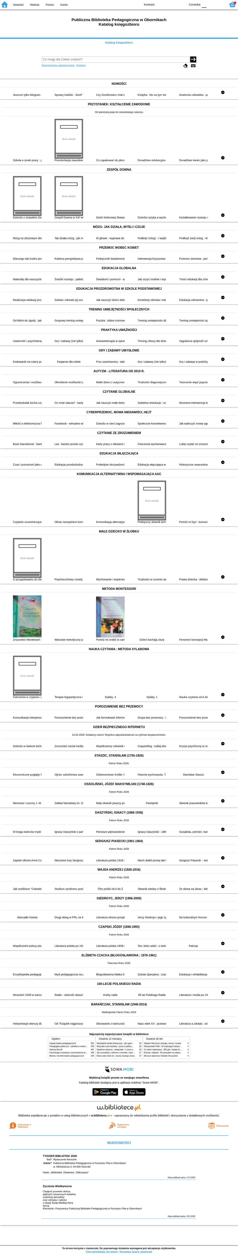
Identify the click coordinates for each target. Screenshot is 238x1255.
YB (175, 4)
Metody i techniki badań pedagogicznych (67, 1056)
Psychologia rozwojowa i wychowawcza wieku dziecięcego (74, 1053)
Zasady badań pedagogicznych (63, 1043)
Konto (64, 4)
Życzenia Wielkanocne (57, 1186)
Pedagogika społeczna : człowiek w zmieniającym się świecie (76, 1046)
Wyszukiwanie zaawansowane (58, 65)
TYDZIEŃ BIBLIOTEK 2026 (60, 1155)
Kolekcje (81, 65)
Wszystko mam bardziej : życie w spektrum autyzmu (119, 1046)
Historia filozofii (56, 1050)
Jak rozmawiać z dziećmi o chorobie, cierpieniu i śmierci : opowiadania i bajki (129, 1053)
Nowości (18, 4)
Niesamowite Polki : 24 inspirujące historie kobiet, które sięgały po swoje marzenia (179, 1046)
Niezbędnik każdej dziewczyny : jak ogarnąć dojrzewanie (121, 1043)
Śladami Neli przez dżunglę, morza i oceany (162, 1043)
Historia (34, 4)
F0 (204, 4)
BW (166, 4)
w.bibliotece (100, 1115)
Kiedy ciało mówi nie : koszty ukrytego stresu (116, 1056)
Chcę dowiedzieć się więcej (101, 1251)
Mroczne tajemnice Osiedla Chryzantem (161, 1056)
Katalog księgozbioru (119, 42)
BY (182, 4)
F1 (210, 4)
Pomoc (50, 4)
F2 (219, 4)
